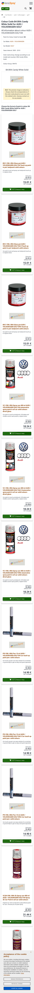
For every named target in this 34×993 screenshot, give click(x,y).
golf (28, 15)
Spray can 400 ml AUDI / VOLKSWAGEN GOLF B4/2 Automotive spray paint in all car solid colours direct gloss (17, 491)
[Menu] (31, 3)
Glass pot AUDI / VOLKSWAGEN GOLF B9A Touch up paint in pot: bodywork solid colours (16, 327)
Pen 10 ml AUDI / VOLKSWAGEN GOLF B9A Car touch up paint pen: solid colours (17, 817)
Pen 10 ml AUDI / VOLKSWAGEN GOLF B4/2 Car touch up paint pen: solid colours (17, 736)
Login (5, 8)
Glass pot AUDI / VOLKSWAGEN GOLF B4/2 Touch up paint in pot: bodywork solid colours (16, 246)
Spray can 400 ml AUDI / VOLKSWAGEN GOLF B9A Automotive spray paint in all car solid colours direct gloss (17, 574)
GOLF (12, 46)
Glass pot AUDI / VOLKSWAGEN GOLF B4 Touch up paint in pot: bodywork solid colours (17, 165)
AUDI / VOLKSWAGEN (17, 41)
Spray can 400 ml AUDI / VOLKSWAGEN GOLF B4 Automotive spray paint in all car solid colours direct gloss (17, 408)
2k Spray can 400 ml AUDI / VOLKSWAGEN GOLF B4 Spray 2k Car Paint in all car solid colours (16, 898)
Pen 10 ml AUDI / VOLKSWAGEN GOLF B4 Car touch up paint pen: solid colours (16, 655)
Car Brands (8, 15)
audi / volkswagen (19, 15)
